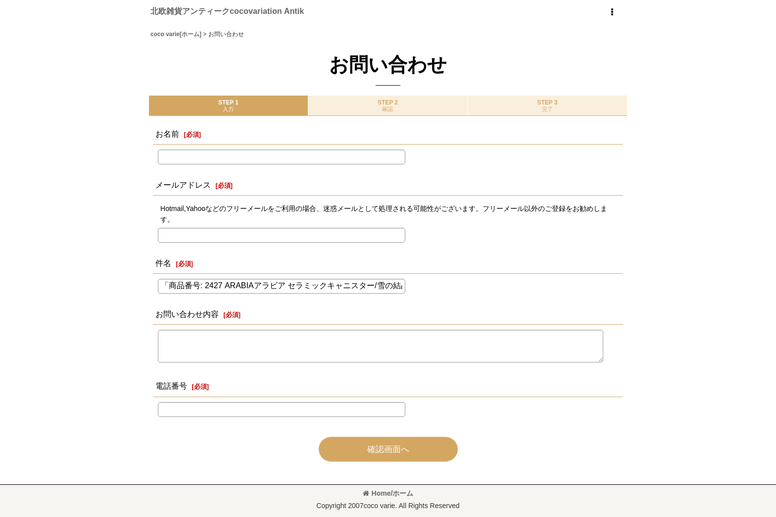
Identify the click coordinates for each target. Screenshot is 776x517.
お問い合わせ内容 (187, 314)
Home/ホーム (388, 493)
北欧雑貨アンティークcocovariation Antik (227, 10)
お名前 (167, 133)
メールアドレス (183, 184)
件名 (163, 262)
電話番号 (171, 385)
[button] (612, 12)
